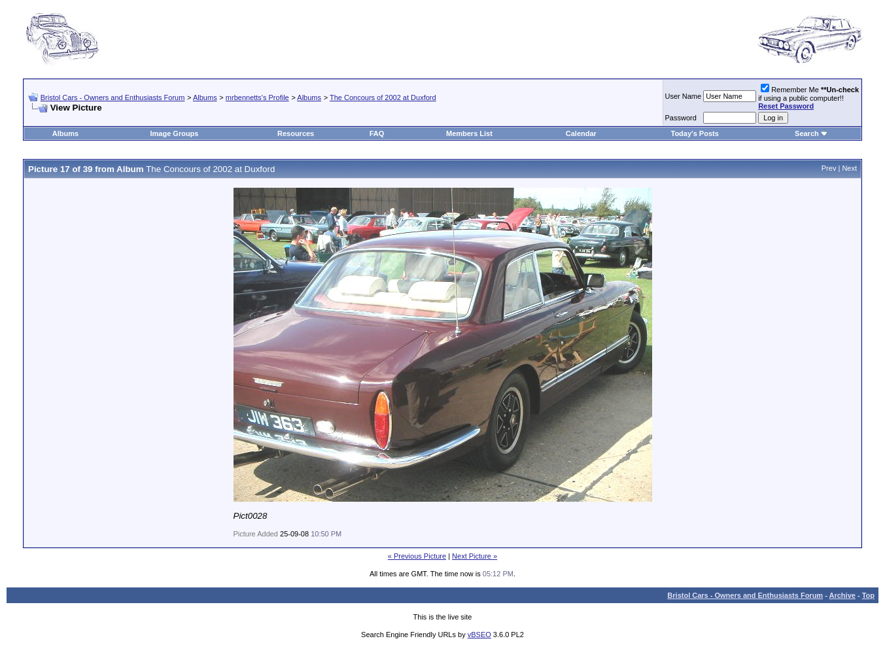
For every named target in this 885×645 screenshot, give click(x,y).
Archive (842, 595)
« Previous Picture (417, 556)
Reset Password (786, 106)
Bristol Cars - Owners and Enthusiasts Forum (113, 97)
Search (807, 133)
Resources (295, 133)
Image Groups (174, 133)
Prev (829, 168)
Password (681, 118)
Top (868, 595)
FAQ (377, 133)
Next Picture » (474, 556)
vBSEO (479, 634)
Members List (469, 133)
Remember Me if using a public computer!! (808, 98)
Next (849, 168)
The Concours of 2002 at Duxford (383, 97)
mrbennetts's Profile (257, 97)
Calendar (581, 133)
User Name (683, 96)
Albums (205, 97)
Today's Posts (694, 133)
